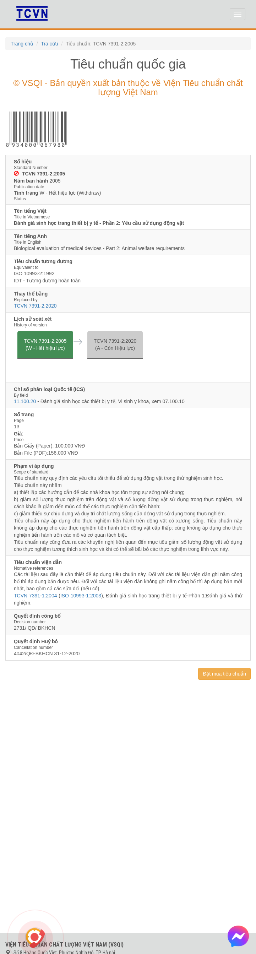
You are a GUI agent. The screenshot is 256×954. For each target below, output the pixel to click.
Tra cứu (49, 44)
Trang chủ (22, 44)
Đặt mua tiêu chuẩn (224, 674)
